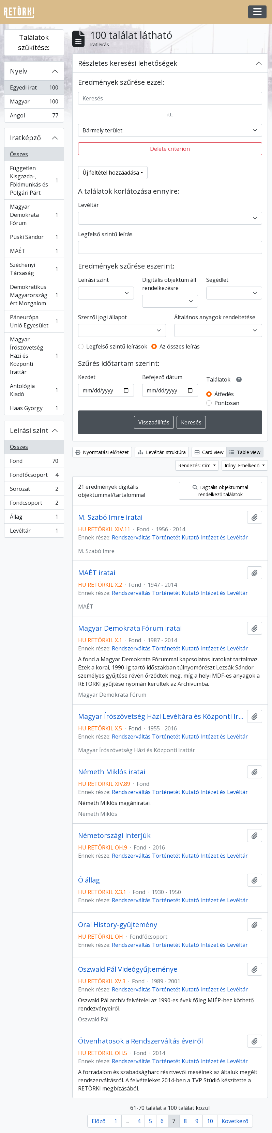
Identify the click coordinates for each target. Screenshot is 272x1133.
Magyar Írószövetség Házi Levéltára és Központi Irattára (161, 716)
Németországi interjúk (114, 835)
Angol (34, 116)
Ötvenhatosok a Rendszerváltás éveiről (140, 1041)
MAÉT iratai (96, 573)
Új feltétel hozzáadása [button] (110, 172)
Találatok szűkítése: (34, 42)
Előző (99, 1121)
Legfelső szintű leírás (105, 234)
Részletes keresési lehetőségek (127, 63)
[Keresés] (170, 98)
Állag (34, 518)
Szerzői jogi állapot (102, 317)
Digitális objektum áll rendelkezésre (169, 284)
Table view (244, 452)
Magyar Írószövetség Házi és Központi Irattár (34, 356)
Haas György (34, 409)
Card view (209, 452)
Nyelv (18, 71)
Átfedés (224, 394)
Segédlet (217, 280)
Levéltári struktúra (162, 452)
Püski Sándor (34, 238)
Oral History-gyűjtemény (117, 925)
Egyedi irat (34, 89)
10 (210, 1121)
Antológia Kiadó (34, 390)
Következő (235, 1121)
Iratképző (25, 137)
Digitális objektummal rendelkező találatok (220, 491)
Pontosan (226, 403)
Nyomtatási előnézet (102, 452)
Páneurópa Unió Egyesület (34, 321)
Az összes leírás (180, 346)
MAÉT (34, 252)
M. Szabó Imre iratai (110, 517)
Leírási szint (29, 430)
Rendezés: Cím (195, 465)
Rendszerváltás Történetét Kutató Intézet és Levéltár (180, 537)
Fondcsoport (34, 504)
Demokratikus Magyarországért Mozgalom (34, 295)
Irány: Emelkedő (243, 465)
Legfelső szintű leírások (116, 346)
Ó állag (89, 880)
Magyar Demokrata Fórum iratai (130, 628)
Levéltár (34, 532)
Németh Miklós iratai (111, 772)
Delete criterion (170, 148)
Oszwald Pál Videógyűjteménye (127, 969)
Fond (34, 462)
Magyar (34, 103)
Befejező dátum (162, 377)
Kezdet (86, 377)
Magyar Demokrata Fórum (34, 215)
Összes (19, 154)
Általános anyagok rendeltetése (214, 317)
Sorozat (34, 490)
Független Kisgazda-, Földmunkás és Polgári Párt (34, 180)
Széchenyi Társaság (34, 269)
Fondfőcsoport (34, 476)
